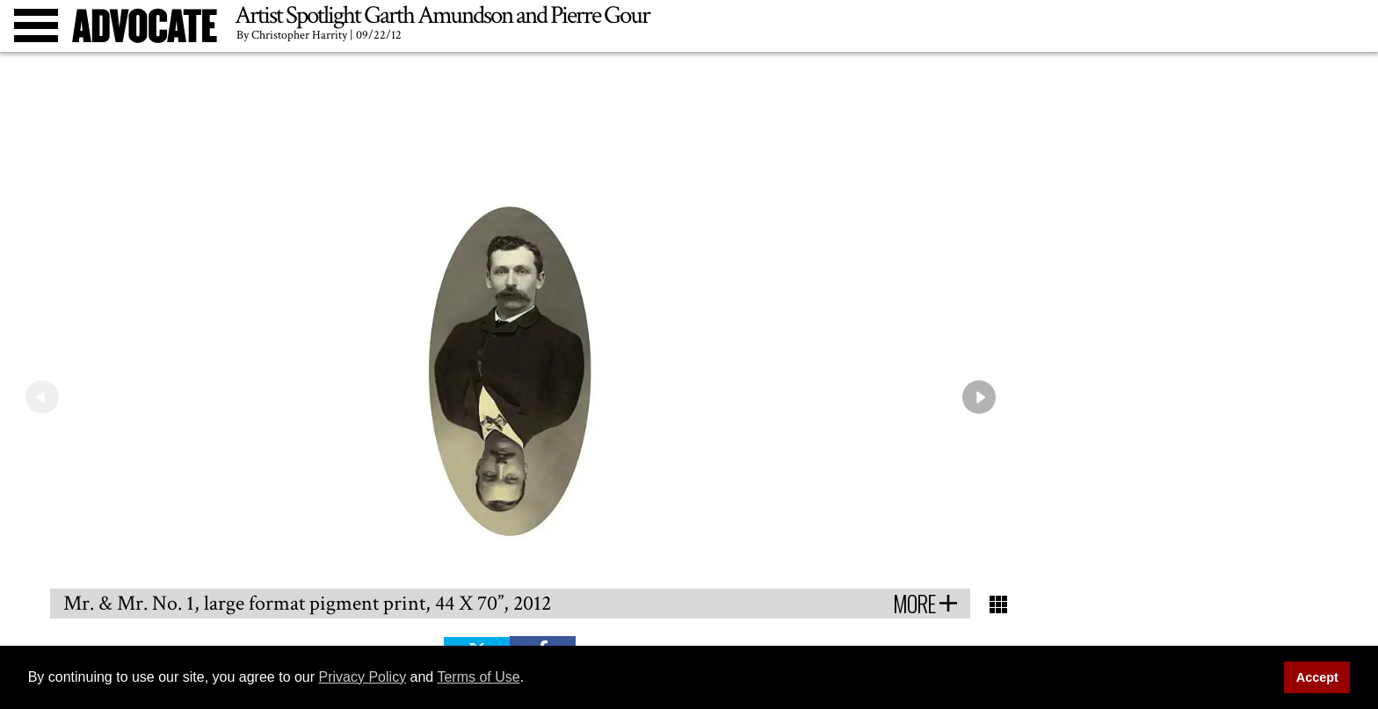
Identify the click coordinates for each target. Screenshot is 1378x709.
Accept (1317, 677)
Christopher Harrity (299, 35)
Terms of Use (478, 676)
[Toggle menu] (36, 25)
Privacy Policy (363, 676)
